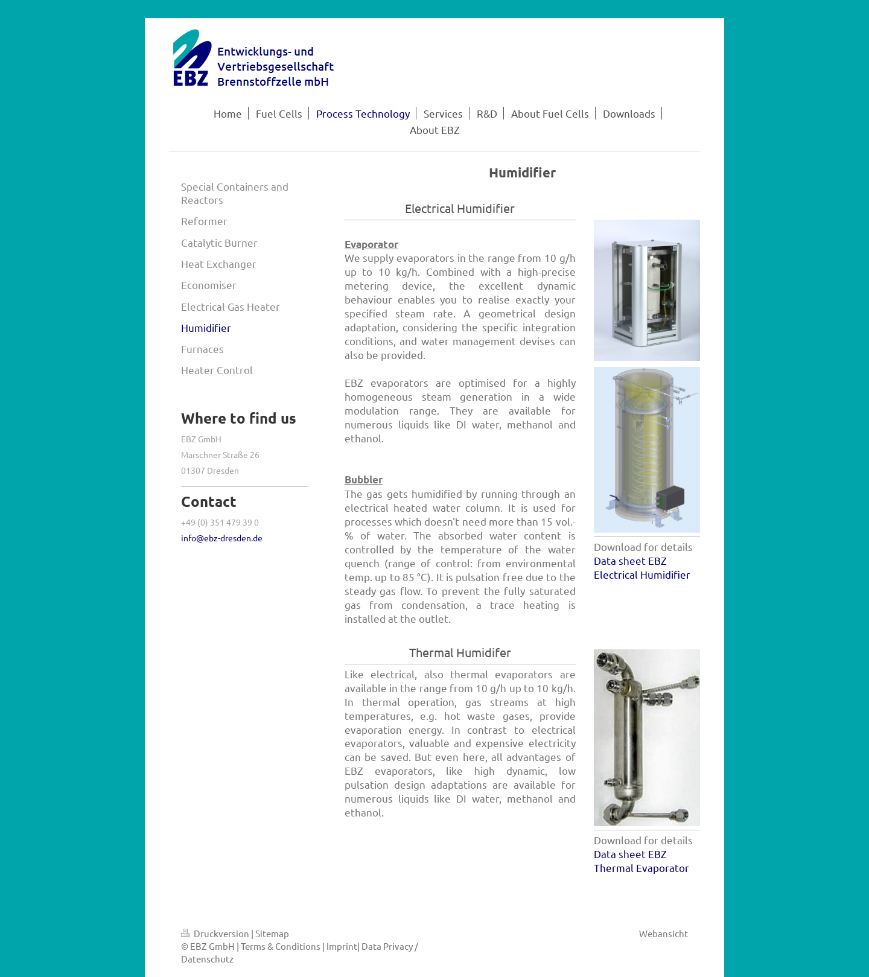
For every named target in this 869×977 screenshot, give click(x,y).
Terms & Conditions (280, 946)
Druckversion (216, 933)
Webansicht (663, 933)
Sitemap (272, 933)
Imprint (341, 946)
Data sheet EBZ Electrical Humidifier (642, 567)
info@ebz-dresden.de (222, 537)
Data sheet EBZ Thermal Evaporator (641, 860)
